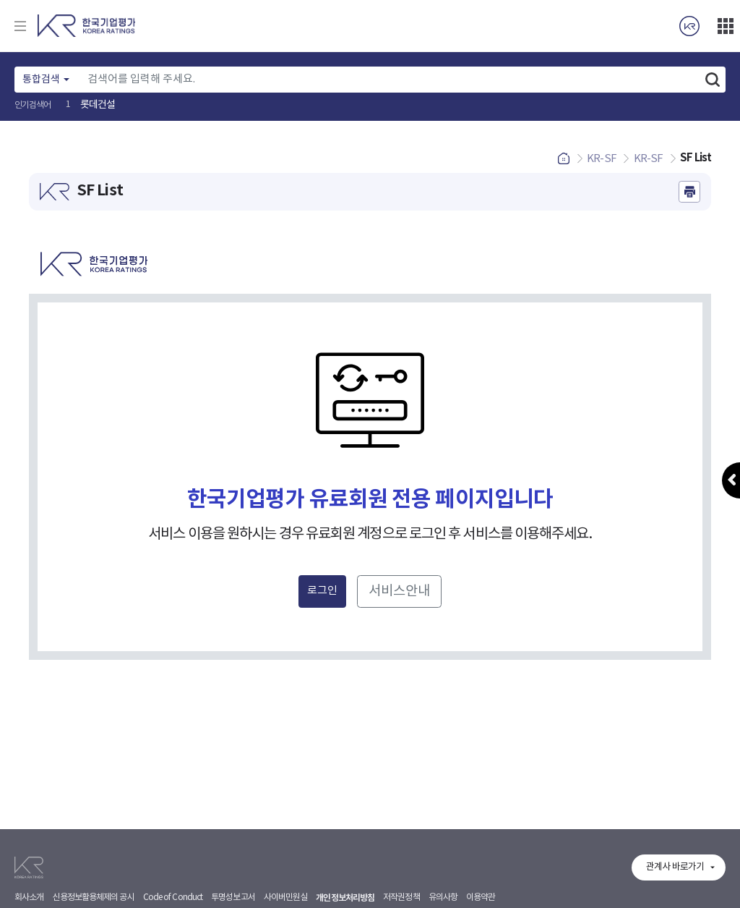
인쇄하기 (689, 192)
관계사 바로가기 (675, 867)
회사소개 (28, 897)
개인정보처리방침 (345, 898)
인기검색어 (32, 105)
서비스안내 (399, 591)
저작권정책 (401, 897)
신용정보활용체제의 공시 (93, 897)
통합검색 (41, 79)
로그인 (322, 591)
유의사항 (443, 897)
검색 (713, 80)
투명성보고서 (233, 897)
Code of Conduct (173, 897)
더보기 (725, 26)
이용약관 (480, 897)
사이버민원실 (286, 897)
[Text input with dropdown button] (389, 80)
